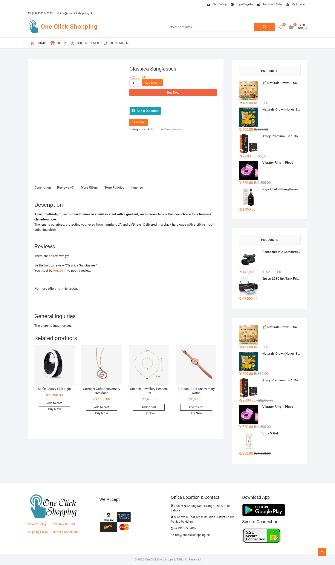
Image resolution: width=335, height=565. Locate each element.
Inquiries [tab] (137, 187)
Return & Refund (64, 524)
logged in (59, 270)
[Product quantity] (135, 83)
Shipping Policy (38, 532)
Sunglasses (173, 129)
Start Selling (217, 4)
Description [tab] (42, 187)
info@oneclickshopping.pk (74, 13)
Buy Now (173, 92)
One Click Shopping (69, 26)
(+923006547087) (41, 13)
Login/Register (241, 4)
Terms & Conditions (65, 532)
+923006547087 (183, 528)
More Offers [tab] (89, 187)
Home (38, 43)
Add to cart (152, 82)
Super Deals (84, 43)
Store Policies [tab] (114, 187)
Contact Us (116, 43)
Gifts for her (155, 129)
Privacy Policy (37, 524)
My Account (296, 4)
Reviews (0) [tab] (65, 187)
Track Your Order (269, 4)
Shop (58, 43)
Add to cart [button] (54, 403)
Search (264, 27)
